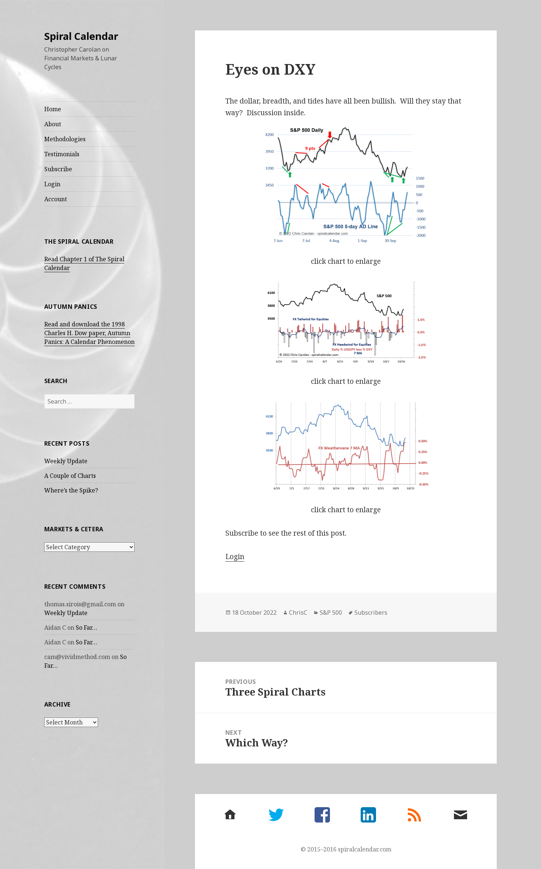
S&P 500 (331, 612)
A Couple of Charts (70, 476)
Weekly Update (65, 461)
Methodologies (65, 139)
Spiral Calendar (81, 36)
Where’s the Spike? (71, 490)
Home (52, 109)
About (52, 124)
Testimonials (61, 154)
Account (55, 199)
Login (52, 184)
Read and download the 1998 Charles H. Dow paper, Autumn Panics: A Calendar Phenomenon (89, 333)
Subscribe (58, 169)
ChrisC (298, 612)
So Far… (86, 627)
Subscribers (370, 612)
